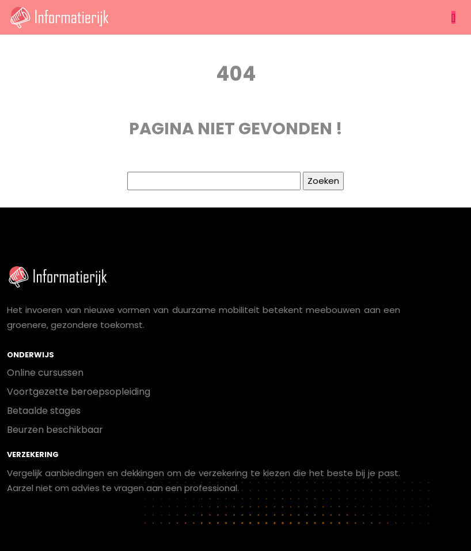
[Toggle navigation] (453, 18)
